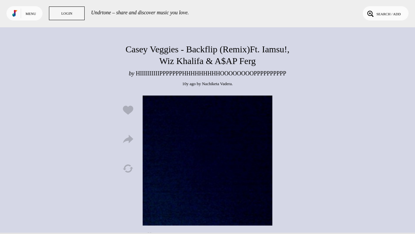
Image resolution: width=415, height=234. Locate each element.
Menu (31, 14)
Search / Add (383, 13)
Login (66, 13)
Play (207, 161)
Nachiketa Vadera (217, 83)
